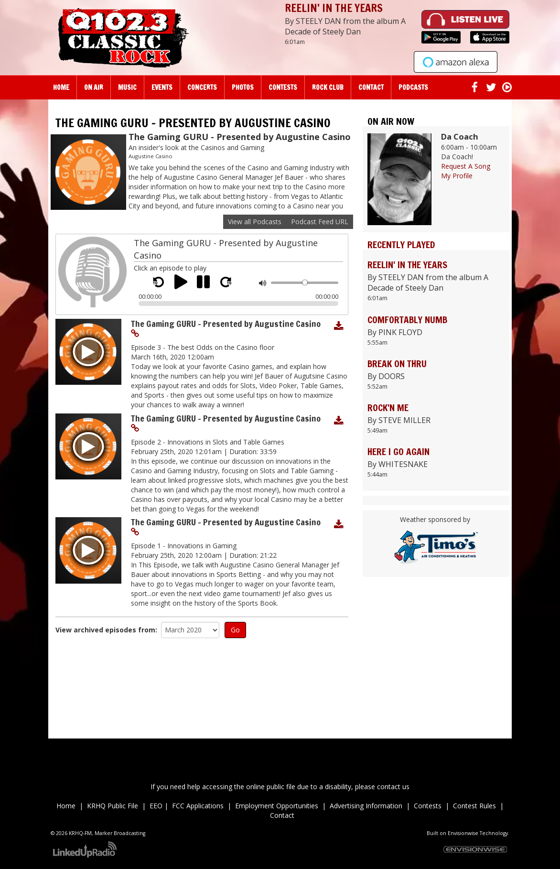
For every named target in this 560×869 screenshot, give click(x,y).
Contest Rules (474, 805)
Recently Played (401, 244)
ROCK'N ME (388, 407)
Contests (428, 805)
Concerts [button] (202, 87)
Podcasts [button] (413, 87)
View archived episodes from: (106, 629)
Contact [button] (371, 87)
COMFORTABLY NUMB (407, 319)
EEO (156, 805)
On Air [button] (93, 87)
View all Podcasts (254, 221)
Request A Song (465, 166)
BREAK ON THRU (397, 363)
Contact (282, 815)
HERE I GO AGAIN (398, 451)
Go (235, 629)
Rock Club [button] (328, 87)
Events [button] (161, 87)
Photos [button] (243, 87)
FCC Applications (198, 805)
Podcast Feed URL (319, 221)
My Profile (457, 175)
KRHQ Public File (112, 805)
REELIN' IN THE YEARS (334, 7)
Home (61, 87)
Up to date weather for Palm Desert (436, 690)
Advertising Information (366, 805)
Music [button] (127, 87)
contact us (393, 786)
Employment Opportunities (276, 805)
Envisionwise (463, 833)
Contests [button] (283, 87)
